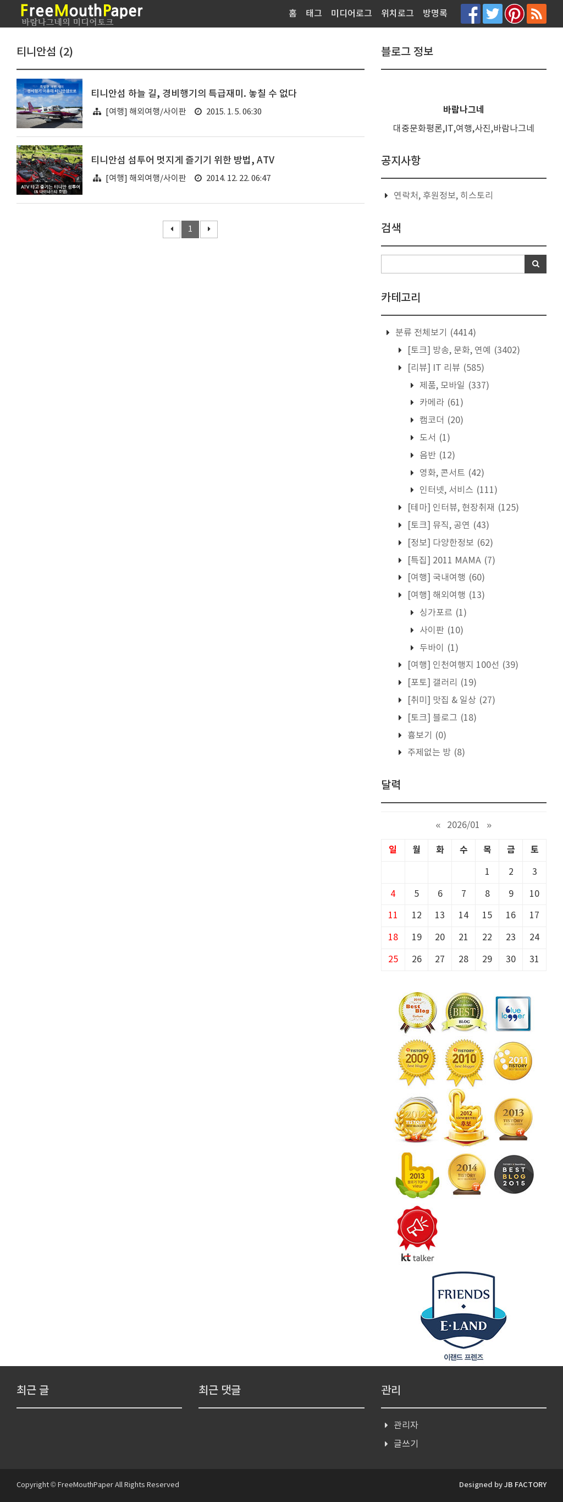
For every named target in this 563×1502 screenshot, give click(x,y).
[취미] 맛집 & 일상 (450, 700)
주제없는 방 (435, 753)
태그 (314, 14)
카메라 (440, 403)
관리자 (406, 1425)
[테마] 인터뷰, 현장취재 (462, 508)
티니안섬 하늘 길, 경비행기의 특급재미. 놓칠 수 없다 (194, 94)
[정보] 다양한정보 (449, 543)
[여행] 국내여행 (445, 578)
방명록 (435, 14)
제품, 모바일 (453, 386)
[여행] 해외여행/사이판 (146, 112)
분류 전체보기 (434, 333)
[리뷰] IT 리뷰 (444, 368)
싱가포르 (442, 613)
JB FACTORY (525, 1485)
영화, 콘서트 (450, 473)
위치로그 (397, 14)
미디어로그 (351, 14)
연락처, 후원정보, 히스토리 (443, 196)
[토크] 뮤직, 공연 (447, 525)
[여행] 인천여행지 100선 (461, 665)
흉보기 (425, 736)
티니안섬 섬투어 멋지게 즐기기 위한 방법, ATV (182, 160)
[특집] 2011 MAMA (450, 561)
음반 (436, 456)
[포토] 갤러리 (441, 683)
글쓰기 (406, 1444)
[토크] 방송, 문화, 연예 (462, 350)
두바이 (438, 648)
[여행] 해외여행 (445, 595)
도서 (433, 438)
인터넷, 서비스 (457, 490)
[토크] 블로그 (441, 718)
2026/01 (463, 825)
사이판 (440, 630)
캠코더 (440, 420)
